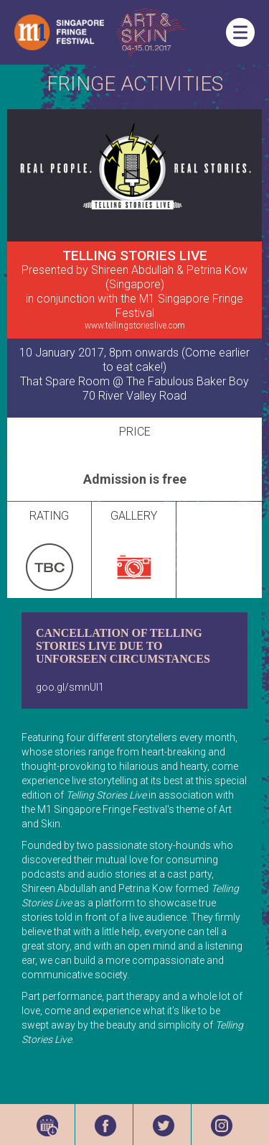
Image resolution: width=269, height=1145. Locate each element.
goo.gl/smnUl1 (70, 687)
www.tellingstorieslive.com (135, 326)
